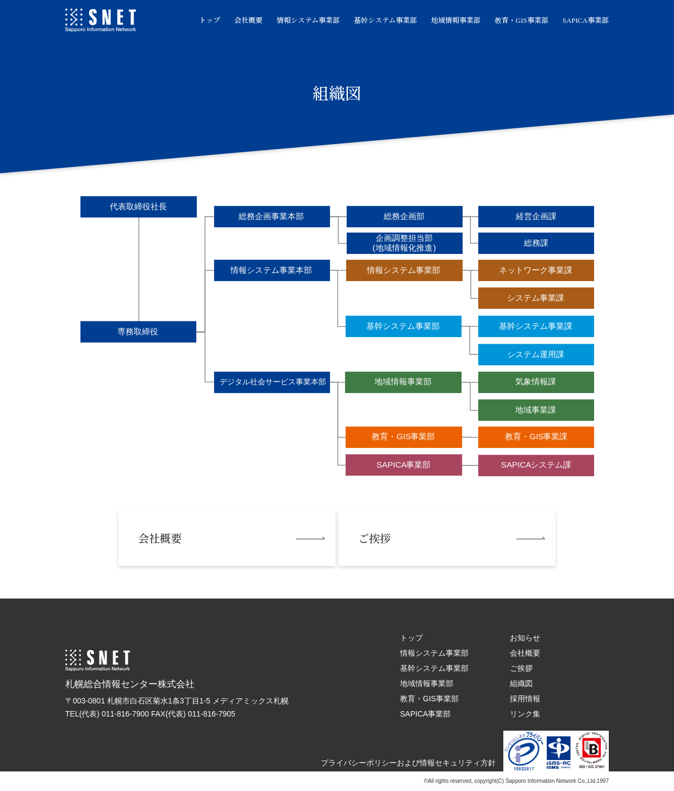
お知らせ (520, 637)
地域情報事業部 (451, 20)
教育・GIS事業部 (517, 20)
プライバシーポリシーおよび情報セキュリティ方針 (404, 762)
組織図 (517, 683)
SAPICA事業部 (581, 20)
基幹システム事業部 (381, 20)
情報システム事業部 (304, 20)
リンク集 (520, 713)
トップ (205, 20)
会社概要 (244, 20)
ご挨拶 (517, 668)
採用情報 (520, 698)
